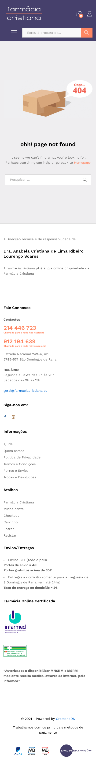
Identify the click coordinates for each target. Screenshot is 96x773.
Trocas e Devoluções (20, 477)
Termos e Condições (20, 464)
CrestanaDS (65, 719)
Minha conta (14, 509)
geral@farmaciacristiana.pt (25, 390)
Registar (10, 535)
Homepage (82, 162)
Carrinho (11, 522)
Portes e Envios (16, 470)
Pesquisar (86, 33)
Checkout (11, 515)
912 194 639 (20, 341)
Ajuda (8, 444)
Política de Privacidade (22, 457)
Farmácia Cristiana (19, 502)
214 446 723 (20, 328)
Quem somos (14, 451)
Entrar (9, 529)
